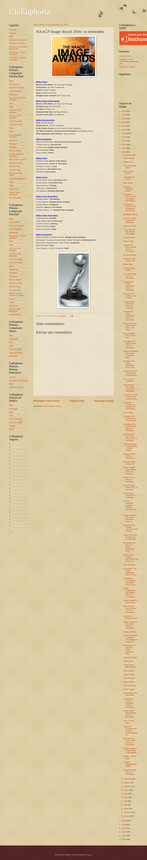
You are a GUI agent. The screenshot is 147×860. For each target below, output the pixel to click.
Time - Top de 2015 (129, 722)
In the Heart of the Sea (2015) (130, 694)
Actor (11, 103)
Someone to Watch (16, 387)
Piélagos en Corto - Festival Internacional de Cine (128, 61)
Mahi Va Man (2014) (129, 172)
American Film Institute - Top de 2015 (130, 296)
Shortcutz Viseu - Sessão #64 (130, 463)
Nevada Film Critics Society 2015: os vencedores (130, 248)
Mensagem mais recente (46, 401)
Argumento (13, 140)
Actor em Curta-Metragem (15, 111)
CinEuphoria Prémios (17, 43)
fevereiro (127, 812)
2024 (124, 119)
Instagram (13, 33)
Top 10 (11, 429)
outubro (127, 783)
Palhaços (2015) (130, 632)
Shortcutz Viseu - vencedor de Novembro (130, 220)
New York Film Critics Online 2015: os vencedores (130, 609)
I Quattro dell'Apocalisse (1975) (130, 764)
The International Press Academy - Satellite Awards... (130, 447)
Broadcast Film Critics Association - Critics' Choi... (130, 364)
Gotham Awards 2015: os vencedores (130, 772)
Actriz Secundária (16, 125)
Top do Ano (13, 189)
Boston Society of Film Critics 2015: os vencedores (130, 625)
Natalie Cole (128, 162)
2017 (124, 145)
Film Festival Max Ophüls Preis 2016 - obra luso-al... (130, 327)
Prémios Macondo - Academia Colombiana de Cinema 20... (130, 639)
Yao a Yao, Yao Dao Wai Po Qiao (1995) (129, 232)
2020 (124, 133)
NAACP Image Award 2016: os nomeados (130, 487)
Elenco (11, 128)
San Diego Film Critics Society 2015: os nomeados (130, 427)
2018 (124, 141)
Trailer (11, 186)
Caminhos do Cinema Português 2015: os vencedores (129, 703)
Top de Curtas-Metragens (14, 193)
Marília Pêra (128, 661)
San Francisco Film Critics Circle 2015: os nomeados (130, 437)
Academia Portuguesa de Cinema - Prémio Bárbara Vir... (131, 731)
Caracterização (15, 170)
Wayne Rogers (129, 158)
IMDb (11, 36)
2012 (124, 828)
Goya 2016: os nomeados (129, 380)
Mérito (11, 384)
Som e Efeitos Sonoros (18, 159)
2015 (124, 152)
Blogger (89, 855)
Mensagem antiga (104, 401)
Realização (13, 94)
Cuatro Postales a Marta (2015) (130, 601)
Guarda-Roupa (15, 166)
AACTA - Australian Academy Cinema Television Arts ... (130, 506)
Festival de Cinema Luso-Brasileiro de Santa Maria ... (130, 406)
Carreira (12, 377)
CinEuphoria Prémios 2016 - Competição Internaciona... (130, 198)
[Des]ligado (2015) (131, 214)
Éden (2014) (128, 183)
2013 (124, 824)
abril (126, 805)
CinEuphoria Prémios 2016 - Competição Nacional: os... (130, 207)
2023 (124, 122)
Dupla (11, 131)
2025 (124, 115)
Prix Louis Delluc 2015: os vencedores (130, 276)
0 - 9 (11, 533)
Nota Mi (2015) (129, 678)
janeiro (127, 816)
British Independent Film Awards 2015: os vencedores (129, 592)
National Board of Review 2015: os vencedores (130, 750)
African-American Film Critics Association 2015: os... (130, 518)
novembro (128, 779)
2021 (124, 130)
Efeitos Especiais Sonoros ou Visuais (16, 294)
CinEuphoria (29, 11)
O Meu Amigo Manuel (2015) (130, 666)
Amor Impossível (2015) (130, 167)
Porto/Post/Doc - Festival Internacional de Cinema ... (131, 528)
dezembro (128, 155)
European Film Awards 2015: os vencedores (130, 418)
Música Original (15, 151)
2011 (124, 832)
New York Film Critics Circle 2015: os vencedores (129, 742)
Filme (11, 81)
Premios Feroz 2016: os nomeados (129, 479)
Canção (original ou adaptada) (16, 155)
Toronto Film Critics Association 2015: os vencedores (129, 316)
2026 (124, 111)
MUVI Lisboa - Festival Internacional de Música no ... (131, 558)
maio (126, 801)
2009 (124, 839)
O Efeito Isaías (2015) (129, 269)
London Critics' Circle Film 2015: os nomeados (129, 305)
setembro (128, 786)
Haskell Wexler (129, 237)
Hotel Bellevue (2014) (129, 178)
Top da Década (15, 198)
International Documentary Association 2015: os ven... (130, 581)
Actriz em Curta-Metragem (15, 117)
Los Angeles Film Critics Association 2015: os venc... (131, 572)
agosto (127, 790)
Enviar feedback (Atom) (52, 406)
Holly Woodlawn (130, 565)
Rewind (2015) (129, 682)
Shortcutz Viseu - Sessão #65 (130, 260)
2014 (124, 821)
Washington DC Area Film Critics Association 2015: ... (130, 547)
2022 (124, 126)
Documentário (14, 84)
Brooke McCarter (130, 255)
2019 (124, 137)
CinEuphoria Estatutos (17, 40)
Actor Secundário (15, 121)
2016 (124, 148)
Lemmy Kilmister (130, 226)
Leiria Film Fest (125, 56)
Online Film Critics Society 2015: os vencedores (130, 397)
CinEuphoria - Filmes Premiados (17, 53)
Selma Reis (128, 264)
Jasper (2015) (129, 674)
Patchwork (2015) (130, 658)
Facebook (13, 30)
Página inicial (77, 401)
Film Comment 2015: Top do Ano (129, 336)
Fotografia (13, 147)
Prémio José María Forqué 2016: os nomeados (130, 714)
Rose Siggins (129, 412)
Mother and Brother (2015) (130, 617)
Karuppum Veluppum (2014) (128, 189)
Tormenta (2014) (130, 686)
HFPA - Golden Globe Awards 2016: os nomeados (130, 471)
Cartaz (11, 182)
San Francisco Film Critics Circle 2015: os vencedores (130, 388)
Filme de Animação (16, 88)
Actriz (11, 107)
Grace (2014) (129, 671)
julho (126, 794)
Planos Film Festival (127, 67)
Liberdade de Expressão (18, 381)
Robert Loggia (129, 689)
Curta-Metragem (15, 91)
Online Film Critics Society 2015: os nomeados (130, 537)
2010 (124, 836)
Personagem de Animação (15, 136)
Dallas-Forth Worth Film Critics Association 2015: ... (131, 354)
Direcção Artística (16, 163)
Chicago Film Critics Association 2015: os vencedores (129, 286)
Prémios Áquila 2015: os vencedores (129, 456)
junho (126, 797)
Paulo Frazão (129, 241)
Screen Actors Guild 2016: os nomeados (130, 495)
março (126, 809)
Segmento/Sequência (17, 179)
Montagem (13, 144)
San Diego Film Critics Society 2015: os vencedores (130, 344)
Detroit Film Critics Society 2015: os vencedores (131, 373)
